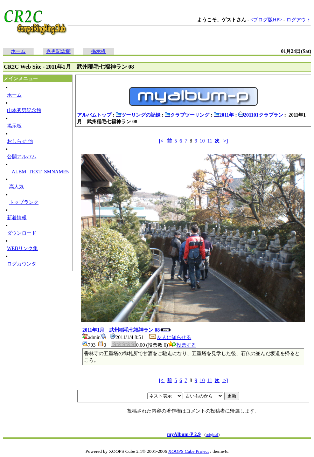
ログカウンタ (21, 263)
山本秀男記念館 (24, 110)
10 (202, 141)
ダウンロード (21, 233)
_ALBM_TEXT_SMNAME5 (39, 171)
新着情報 (17, 217)
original (212, 434)
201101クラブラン (260, 115)
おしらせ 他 (20, 141)
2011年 (224, 115)
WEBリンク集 (22, 248)
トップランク (24, 202)
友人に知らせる (169, 337)
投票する (182, 345)
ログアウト (298, 19)
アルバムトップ (94, 115)
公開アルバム (21, 156)
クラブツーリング (187, 115)
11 (209, 141)
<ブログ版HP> (266, 19)
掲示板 (98, 51)
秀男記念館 (58, 51)
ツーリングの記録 (138, 115)
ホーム (18, 51)
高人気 (16, 186)
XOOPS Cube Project (188, 451)
